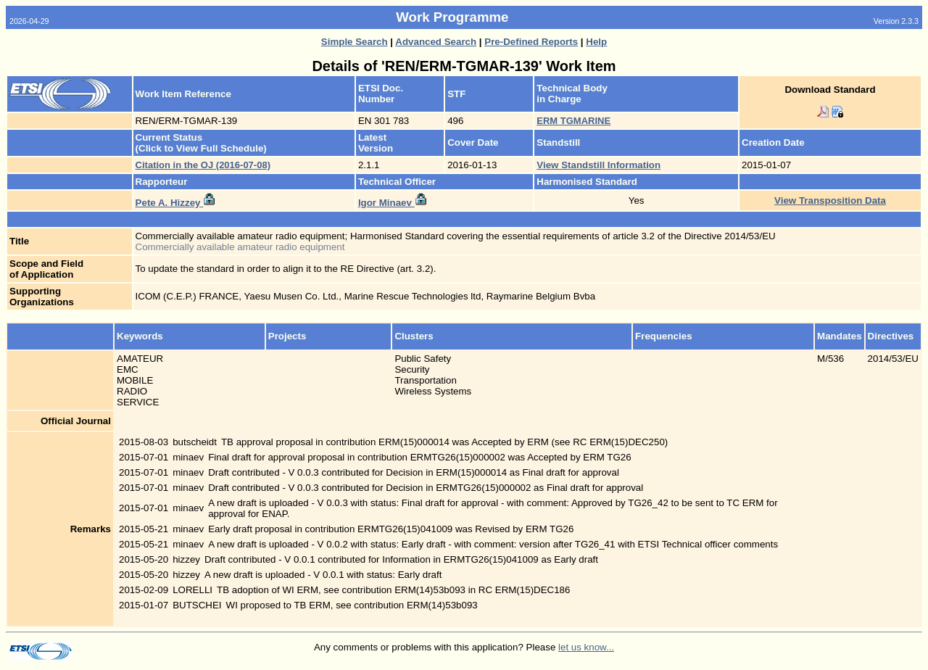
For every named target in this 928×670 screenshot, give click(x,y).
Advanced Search (435, 41)
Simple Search (354, 41)
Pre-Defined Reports (531, 41)
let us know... (586, 647)
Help (596, 41)
